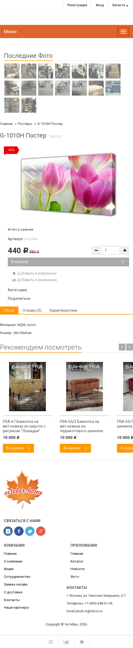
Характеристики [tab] (63, 310)
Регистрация (77, 5)
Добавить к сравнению (34, 280)
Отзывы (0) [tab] (32, 310)
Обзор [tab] (9, 310)
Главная (6, 124)
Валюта (119, 5)
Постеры (25, 124)
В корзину (68, 262)
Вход (100, 5)
